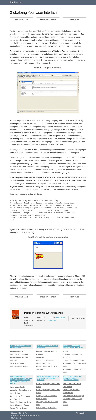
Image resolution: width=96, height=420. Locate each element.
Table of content (48, 20)
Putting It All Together (19, 354)
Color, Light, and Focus (19, 404)
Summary (40, 357)
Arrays (65, 351)
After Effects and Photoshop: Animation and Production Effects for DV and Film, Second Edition (21, 379)
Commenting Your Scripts (73, 395)
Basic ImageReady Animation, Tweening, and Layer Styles (20, 389)
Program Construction (19, 366)
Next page (74, 20)
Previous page (21, 20)
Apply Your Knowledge (45, 360)
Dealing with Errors (18, 351)
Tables (65, 404)
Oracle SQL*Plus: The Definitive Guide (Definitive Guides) (72, 377)
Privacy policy (80, 412)
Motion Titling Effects (19, 407)
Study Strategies (43, 363)
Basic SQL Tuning (17, 363)
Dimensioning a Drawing (46, 407)
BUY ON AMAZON (79, 318)
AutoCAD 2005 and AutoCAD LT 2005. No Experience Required (48, 377)
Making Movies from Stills (20, 401)
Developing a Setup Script (74, 360)
